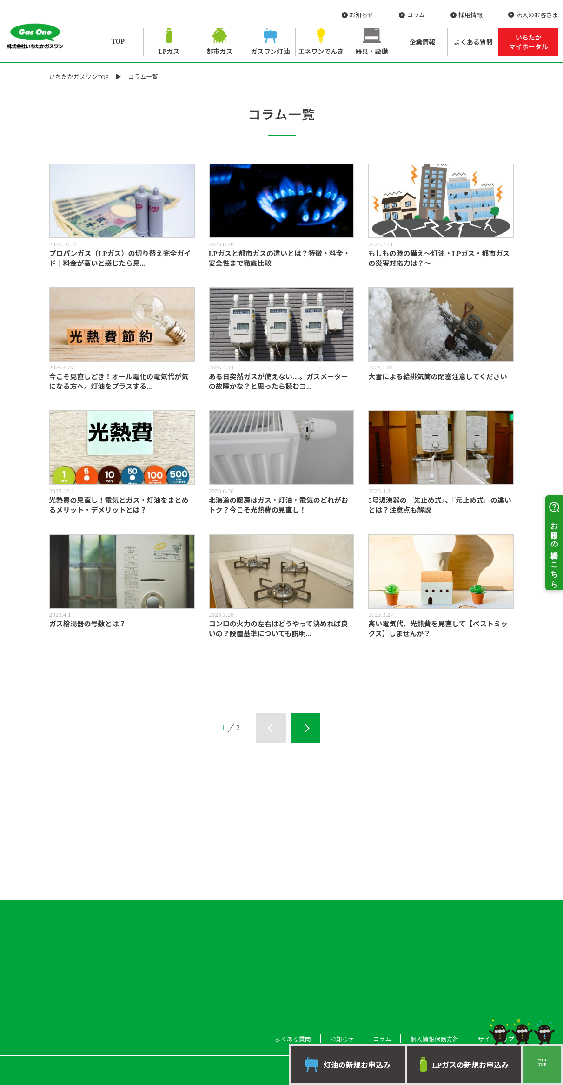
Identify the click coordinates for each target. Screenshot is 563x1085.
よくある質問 (473, 42)
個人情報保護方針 (434, 1039)
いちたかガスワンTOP (79, 76)
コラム (416, 15)
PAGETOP (542, 1062)
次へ (305, 728)
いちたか (528, 42)
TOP (118, 41)
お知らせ (362, 15)
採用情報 (470, 15)
